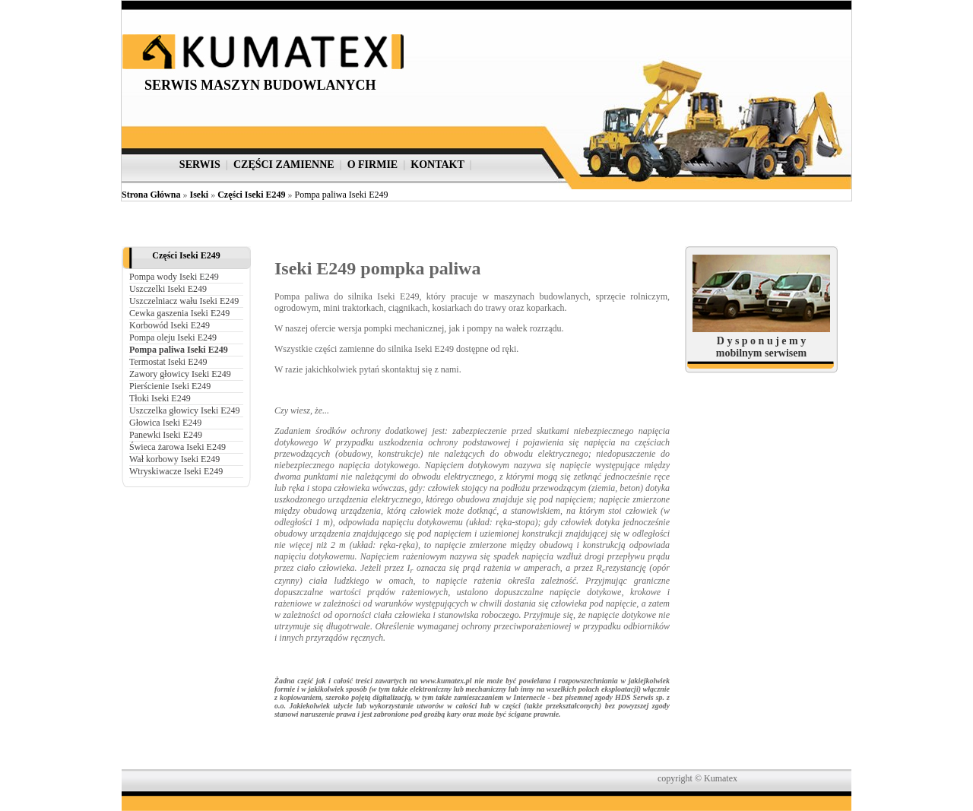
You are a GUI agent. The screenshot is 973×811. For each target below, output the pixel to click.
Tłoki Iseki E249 (160, 398)
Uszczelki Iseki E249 (168, 289)
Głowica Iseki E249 (165, 422)
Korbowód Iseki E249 (169, 325)
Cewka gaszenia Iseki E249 (179, 313)
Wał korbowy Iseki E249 (174, 459)
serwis (199, 164)
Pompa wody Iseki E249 (174, 276)
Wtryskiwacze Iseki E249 (176, 471)
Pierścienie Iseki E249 (170, 386)
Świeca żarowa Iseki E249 (177, 447)
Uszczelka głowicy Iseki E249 (184, 410)
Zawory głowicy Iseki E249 (180, 374)
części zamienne (283, 164)
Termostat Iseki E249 (168, 361)
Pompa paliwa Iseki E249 (341, 194)
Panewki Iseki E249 (165, 434)
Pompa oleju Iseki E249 (173, 337)
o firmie (372, 164)
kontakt (437, 164)
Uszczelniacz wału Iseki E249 (184, 301)
